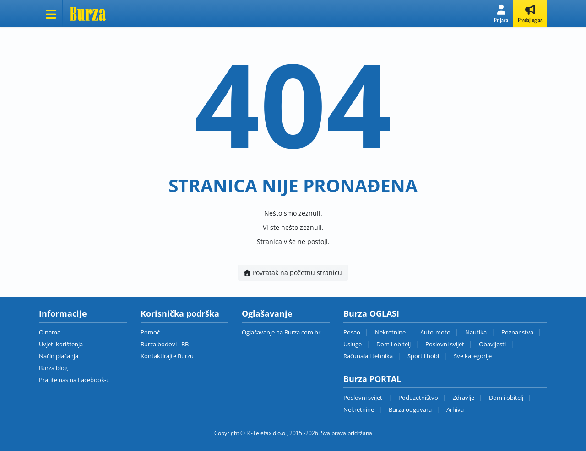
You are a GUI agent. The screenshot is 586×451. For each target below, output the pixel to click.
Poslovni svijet (444, 344)
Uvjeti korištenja (61, 344)
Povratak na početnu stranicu (293, 272)
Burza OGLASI (371, 313)
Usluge (352, 344)
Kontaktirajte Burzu (167, 356)
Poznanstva (517, 332)
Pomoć (150, 332)
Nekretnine (390, 332)
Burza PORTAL (372, 378)
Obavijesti (492, 344)
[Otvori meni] (51, 13)
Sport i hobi (423, 356)
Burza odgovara (410, 409)
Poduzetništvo (418, 397)
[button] (501, 13)
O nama (49, 332)
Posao (351, 332)
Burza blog (53, 368)
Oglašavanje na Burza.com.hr (281, 332)
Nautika (476, 332)
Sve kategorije (473, 356)
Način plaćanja (58, 356)
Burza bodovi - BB (165, 344)
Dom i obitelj (393, 344)
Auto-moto (435, 332)
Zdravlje (463, 397)
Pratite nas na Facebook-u (74, 380)
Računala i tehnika (368, 356)
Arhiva (455, 409)
